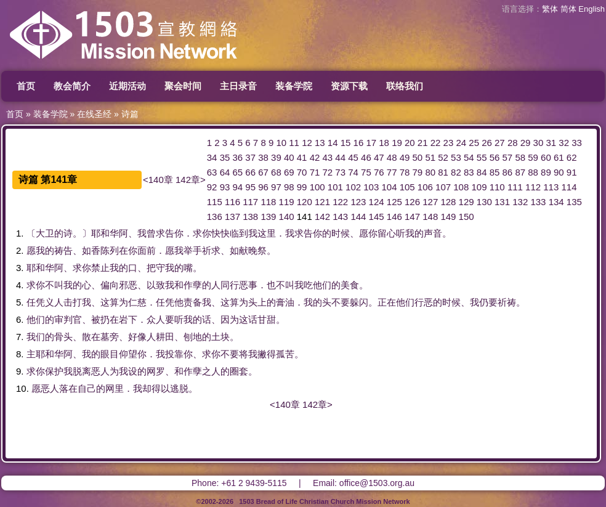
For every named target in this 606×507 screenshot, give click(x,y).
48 (392, 157)
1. (20, 233)
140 (286, 216)
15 (346, 142)
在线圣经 (94, 114)
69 (289, 172)
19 (397, 142)
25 (474, 142)
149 (448, 216)
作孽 (193, 285)
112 (533, 187)
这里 (266, 233)
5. (20, 302)
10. (22, 388)
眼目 (109, 354)
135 (574, 202)
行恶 (423, 302)
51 (430, 157)
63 (212, 172)
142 (322, 216)
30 (538, 142)
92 (212, 187)
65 (237, 172)
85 (495, 172)
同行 (229, 285)
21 (423, 142)
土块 (220, 336)
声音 (433, 233)
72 (328, 172)
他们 (322, 285)
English (591, 9)
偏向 (109, 285)
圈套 (239, 371)
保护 (54, 371)
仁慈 (137, 302)
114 (568, 187)
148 (430, 216)
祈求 (211, 250)
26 (487, 142)
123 (358, 202)
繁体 (550, 9)
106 (425, 187)
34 (212, 157)
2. (20, 250)
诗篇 (130, 114)
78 (405, 172)
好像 (137, 336)
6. (20, 319)
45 (353, 157)
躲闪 (359, 302)
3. (20, 267)
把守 (156, 267)
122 (340, 202)
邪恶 (128, 285)
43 (328, 157)
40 (289, 157)
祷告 (63, 250)
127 (430, 202)
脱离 (82, 371)
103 (371, 187)
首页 (26, 86)
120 (304, 202)
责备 (193, 302)
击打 (72, 302)
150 (466, 216)
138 (250, 216)
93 (225, 187)
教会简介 (72, 86)
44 (340, 157)
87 (520, 172)
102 (353, 187)
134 (556, 202)
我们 (35, 336)
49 (405, 157)
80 (430, 172)
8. (20, 354)
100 (317, 187)
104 (389, 187)
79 (418, 172)
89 (546, 172)
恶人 (100, 371)
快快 (220, 233)
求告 (165, 233)
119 (286, 202)
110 (497, 187)
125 (394, 202)
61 (559, 157)
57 (508, 157)
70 (302, 172)
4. (20, 285)
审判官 (68, 319)
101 (335, 187)
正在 (387, 302)
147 (412, 216)
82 (456, 172)
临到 (239, 233)
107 (443, 187)
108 (461, 187)
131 (502, 202)
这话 (248, 319)
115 (214, 202)
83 (469, 172)
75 (366, 172)
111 (515, 187)
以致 (156, 285)
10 (281, 142)
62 (572, 157)
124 (376, 202)
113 (551, 187)
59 (533, 157)
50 (418, 157)
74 (353, 172)
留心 (387, 233)
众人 (156, 319)
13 (320, 142)
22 (435, 142)
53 (456, 157)
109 (479, 187)
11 (294, 142)
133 (538, 202)
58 (520, 157)
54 (469, 157)
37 (250, 157)
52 (443, 157)
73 (340, 172)
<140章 (158, 179)
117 (250, 202)
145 (376, 216)
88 (533, 172)
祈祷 (507, 302)
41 (302, 157)
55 (482, 157)
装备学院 (293, 86)
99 (302, 187)
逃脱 (179, 388)
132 (520, 202)
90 (559, 172)
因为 (229, 319)
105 (407, 187)
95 (250, 187)
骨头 (63, 336)
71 (315, 172)
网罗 (156, 371)
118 (268, 202)
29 (525, 142)
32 (564, 142)
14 (333, 142)
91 (572, 172)
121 (322, 202)
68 (276, 172)
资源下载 (349, 86)
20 (410, 142)
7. (20, 336)
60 (546, 157)
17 (371, 142)
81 (443, 172)
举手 (193, 250)
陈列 (109, 250)
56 (495, 157)
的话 (202, 319)
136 (214, 216)
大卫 (45, 233)
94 (237, 187)
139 (268, 216)
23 (448, 142)
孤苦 (285, 354)
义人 (54, 302)
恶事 (248, 285)
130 (484, 202)
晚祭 (257, 250)
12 (307, 142)
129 (466, 202)
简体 (568, 9)
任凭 (35, 302)
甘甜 (266, 319)
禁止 (100, 267)
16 (359, 142)
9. (20, 371)
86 (508, 172)
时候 (340, 233)
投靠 (174, 354)
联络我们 (404, 86)
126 (412, 202)
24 (461, 142)
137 (232, 216)
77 (392, 172)
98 (289, 187)
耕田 (165, 336)
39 (276, 157)
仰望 (128, 354)
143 (340, 216)
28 (512, 142)
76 (379, 172)
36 (237, 157)
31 (551, 142)
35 (225, 157)
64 (225, 172)
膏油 (285, 302)
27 (500, 142)
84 (482, 172)
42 (315, 157)
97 (276, 187)
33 (577, 142)
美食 (350, 285)
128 (448, 202)
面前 (146, 250)
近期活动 (127, 86)
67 (263, 172)
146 (394, 216)
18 (384, 142)
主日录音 (238, 86)
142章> (191, 179)
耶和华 (105, 233)
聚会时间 (182, 86)
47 (379, 157)
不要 (340, 302)
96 (263, 187)
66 (250, 172)
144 (358, 216)
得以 (161, 388)
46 (366, 157)
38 (263, 157)
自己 (87, 388)
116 (232, 202)
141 (304, 216)
